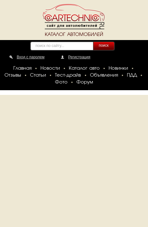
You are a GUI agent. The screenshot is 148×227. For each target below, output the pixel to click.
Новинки (118, 68)
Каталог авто (84, 68)
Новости (50, 68)
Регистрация (79, 57)
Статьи (38, 75)
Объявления (104, 75)
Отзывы (12, 75)
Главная (22, 68)
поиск (104, 45)
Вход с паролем (30, 57)
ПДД (132, 75)
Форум (84, 82)
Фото (61, 82)
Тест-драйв (68, 75)
